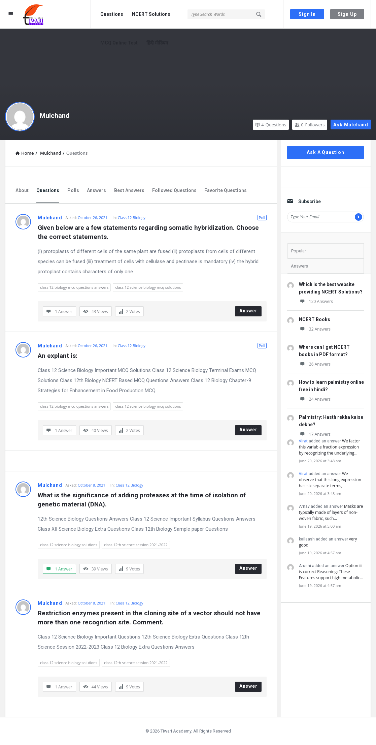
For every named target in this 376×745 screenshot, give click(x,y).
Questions (111, 14)
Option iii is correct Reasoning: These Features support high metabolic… (331, 572)
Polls (73, 190)
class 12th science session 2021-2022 (136, 544)
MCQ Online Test (119, 42)
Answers (96, 190)
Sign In (307, 14)
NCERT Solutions (151, 14)
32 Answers (315, 329)
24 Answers (315, 399)
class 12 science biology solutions (68, 544)
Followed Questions (174, 190)
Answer (248, 310)
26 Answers (315, 364)
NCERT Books (314, 319)
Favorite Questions (225, 190)
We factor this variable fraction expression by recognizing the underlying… (329, 447)
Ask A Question (325, 152)
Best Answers (129, 190)
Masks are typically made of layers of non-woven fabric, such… (331, 512)
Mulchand (55, 116)
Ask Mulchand (350, 124)
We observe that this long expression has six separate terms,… (330, 480)
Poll (262, 217)
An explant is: (57, 356)
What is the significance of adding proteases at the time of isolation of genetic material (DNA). (142, 499)
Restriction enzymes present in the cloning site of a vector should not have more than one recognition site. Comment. (150, 617)
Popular (298, 250)
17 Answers (315, 434)
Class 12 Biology (131, 217)
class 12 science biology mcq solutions (148, 287)
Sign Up (347, 14)
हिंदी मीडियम (157, 42)
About (22, 190)
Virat (303, 441)
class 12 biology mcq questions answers (74, 287)
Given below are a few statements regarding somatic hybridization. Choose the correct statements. (149, 232)
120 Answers (316, 301)
